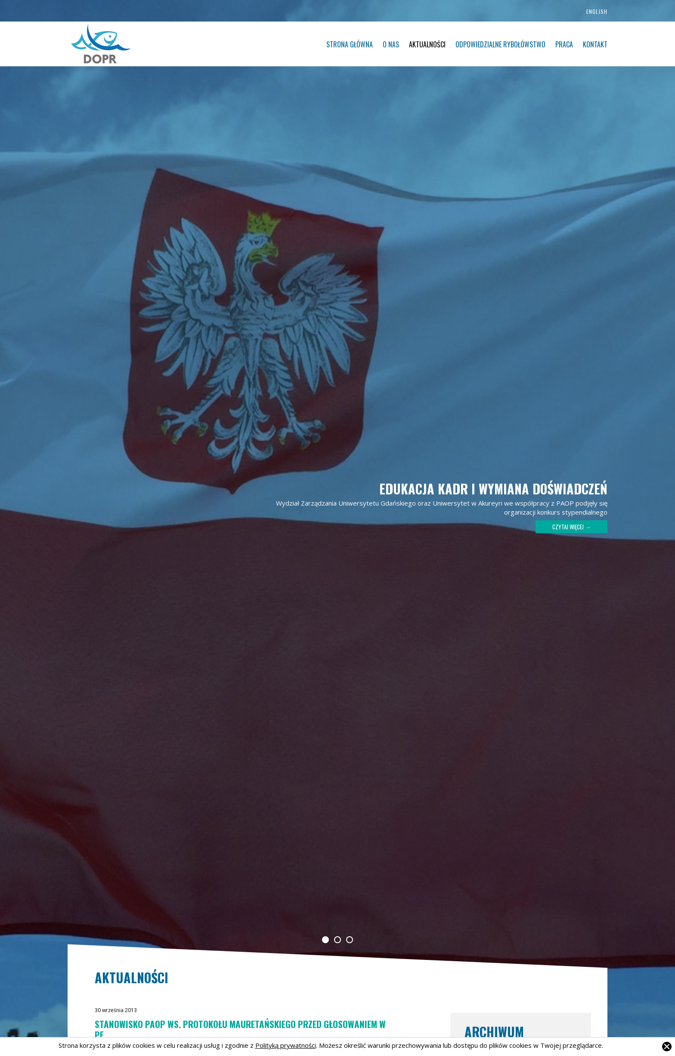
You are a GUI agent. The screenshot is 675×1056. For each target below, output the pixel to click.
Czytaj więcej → (571, 526)
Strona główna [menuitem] (349, 44)
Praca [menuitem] (564, 44)
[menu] (392, 44)
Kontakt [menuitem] (595, 44)
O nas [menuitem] (391, 44)
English (596, 11)
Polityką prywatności (285, 1045)
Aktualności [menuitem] (427, 44)
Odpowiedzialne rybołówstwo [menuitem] (500, 44)
